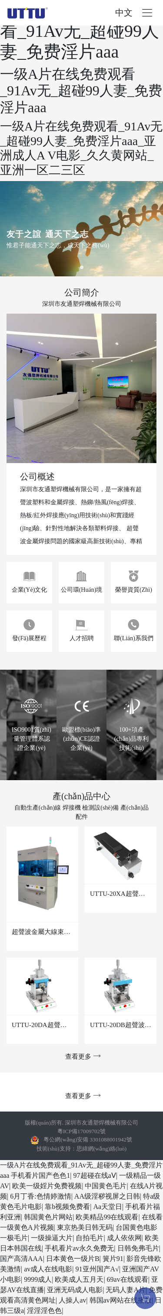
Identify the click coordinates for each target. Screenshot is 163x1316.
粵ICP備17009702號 (81, 1131)
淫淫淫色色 (44, 1310)
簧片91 (113, 1258)
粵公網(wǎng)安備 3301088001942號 (87, 1139)
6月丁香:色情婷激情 (40, 1196)
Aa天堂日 (107, 1206)
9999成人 (38, 1279)
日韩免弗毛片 (138, 1248)
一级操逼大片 (52, 1237)
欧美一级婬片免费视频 (47, 1186)
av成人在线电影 (48, 1269)
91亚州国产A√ (97, 1269)
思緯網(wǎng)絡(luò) (101, 1148)
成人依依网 (124, 1237)
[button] (81, 267)
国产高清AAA (21, 1258)
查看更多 (81, 1056)
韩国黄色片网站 (48, 1217)
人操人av (72, 1300)
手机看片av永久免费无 (79, 1248)
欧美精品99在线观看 (107, 1217)
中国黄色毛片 (105, 1186)
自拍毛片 (89, 1237)
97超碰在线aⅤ (94, 1175)
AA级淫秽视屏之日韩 (107, 1196)
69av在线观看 (127, 1279)
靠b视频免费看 (67, 1206)
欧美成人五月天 (79, 1279)
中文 (124, 12)
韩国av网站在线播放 (121, 1300)
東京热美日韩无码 (85, 1227)
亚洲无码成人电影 (75, 1289)
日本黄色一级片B (73, 1258)
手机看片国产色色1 (40, 1175)
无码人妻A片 (126, 1289)
